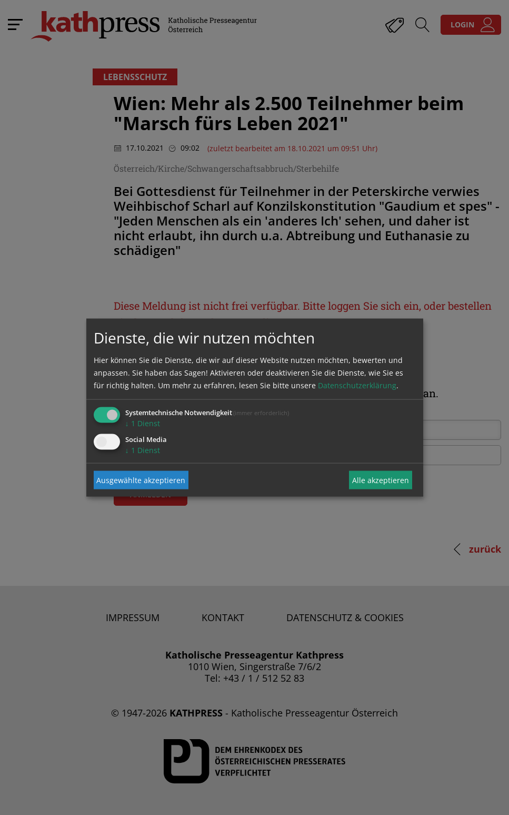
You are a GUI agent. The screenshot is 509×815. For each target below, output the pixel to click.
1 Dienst (142, 423)
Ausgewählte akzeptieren (140, 480)
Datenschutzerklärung (357, 385)
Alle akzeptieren (380, 480)
